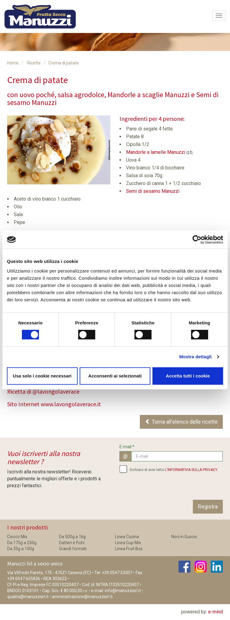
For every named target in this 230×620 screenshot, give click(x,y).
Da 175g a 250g (22, 542)
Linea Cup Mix (128, 542)
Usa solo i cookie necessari (42, 375)
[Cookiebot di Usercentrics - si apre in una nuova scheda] (197, 239)
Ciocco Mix (17, 536)
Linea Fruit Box (129, 548)
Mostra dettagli (195, 356)
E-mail (126, 446)
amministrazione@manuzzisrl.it (82, 596)
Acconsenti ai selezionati (115, 375)
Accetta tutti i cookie (188, 375)
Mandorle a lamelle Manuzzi (155, 152)
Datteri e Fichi (71, 542)
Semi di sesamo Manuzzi (152, 191)
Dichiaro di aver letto (168, 469)
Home (13, 63)
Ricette (34, 63)
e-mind (215, 612)
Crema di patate (63, 63)
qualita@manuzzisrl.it (28, 596)
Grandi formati (73, 548)
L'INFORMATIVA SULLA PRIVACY (191, 470)
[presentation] (165, 488)
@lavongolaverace (55, 391)
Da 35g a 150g (20, 548)
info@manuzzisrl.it (123, 590)
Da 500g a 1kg (72, 536)
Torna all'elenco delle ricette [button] (181, 422)
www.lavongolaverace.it (71, 404)
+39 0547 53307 (117, 572)
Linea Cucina (127, 536)
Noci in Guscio (184, 536)
